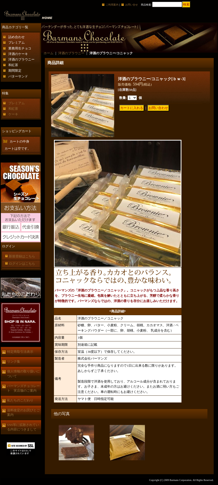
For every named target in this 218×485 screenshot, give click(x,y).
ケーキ (13, 114)
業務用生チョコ (19, 48)
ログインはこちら (22, 263)
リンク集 (13, 361)
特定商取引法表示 (20, 352)
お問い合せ (131, 4)
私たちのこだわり (20, 400)
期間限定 (14, 70)
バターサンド (18, 76)
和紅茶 (13, 65)
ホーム (48, 53)
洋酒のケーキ (18, 54)
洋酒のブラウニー (21, 59)
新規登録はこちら (22, 256)
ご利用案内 (112, 4)
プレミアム (16, 42)
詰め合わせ (16, 37)
